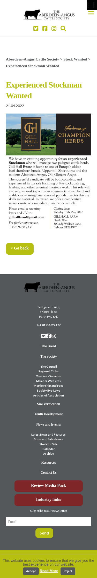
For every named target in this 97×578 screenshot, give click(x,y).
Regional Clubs (49, 371)
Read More (49, 571)
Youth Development (48, 414)
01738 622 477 (51, 325)
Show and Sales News (48, 439)
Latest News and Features (48, 434)
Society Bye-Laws (48, 390)
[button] (92, 5)
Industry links (48, 499)
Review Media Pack (48, 485)
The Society (48, 356)
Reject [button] (68, 571)
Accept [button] (31, 571)
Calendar (48, 449)
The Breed (48, 346)
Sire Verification (48, 404)
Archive (48, 453)
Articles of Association (48, 395)
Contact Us (49, 473)
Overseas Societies (49, 376)
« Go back (20, 248)
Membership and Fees (48, 385)
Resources (48, 462)
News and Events (48, 424)
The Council (48, 366)
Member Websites (48, 381)
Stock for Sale (49, 444)
